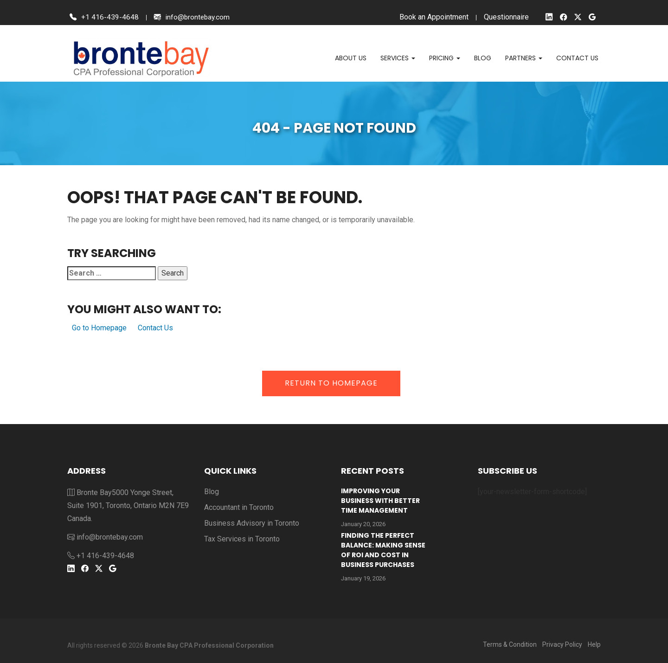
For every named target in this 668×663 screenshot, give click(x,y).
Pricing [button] (444, 58)
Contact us (577, 58)
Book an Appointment (432, 17)
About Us (350, 58)
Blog (482, 58)
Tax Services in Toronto (242, 538)
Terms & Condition (510, 644)
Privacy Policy (562, 644)
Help (594, 644)
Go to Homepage (99, 327)
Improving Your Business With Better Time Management (380, 500)
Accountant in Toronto (239, 507)
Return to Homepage (331, 383)
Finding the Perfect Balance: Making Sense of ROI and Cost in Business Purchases (383, 550)
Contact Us (155, 327)
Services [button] (397, 58)
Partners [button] (523, 58)
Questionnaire (504, 17)
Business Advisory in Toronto (251, 523)
